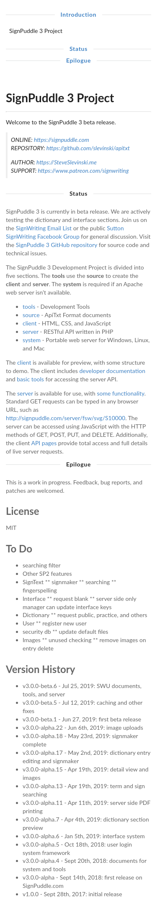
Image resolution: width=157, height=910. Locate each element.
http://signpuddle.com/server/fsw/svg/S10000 (65, 417)
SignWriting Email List (44, 228)
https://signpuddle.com (61, 139)
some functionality (120, 393)
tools (29, 306)
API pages (44, 442)
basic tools (30, 379)
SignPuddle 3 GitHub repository (56, 244)
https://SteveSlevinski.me (66, 162)
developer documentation (113, 370)
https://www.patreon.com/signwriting (83, 170)
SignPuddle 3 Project (35, 30)
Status (78, 48)
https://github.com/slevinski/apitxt (88, 147)
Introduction (79, 14)
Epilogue (78, 60)
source (31, 314)
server (31, 331)
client (29, 323)
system (32, 339)
